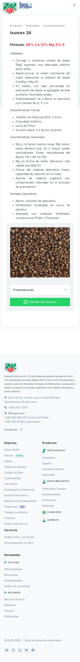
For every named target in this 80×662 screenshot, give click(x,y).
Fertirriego (48, 505)
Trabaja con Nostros (16, 512)
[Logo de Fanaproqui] (25, 8)
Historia (14, 455)
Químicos (50, 520)
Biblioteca (10, 605)
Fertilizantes (33, 25)
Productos (16, 25)
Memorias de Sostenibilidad (20, 500)
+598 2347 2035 (16, 407)
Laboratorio (11, 483)
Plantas (8, 461)
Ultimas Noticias (13, 569)
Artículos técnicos (14, 599)
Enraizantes (49, 500)
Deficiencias (11, 616)
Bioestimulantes (55, 482)
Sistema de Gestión (15, 466)
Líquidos (47, 463)
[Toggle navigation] (74, 5)
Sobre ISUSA (11, 449)
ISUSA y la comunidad (17, 586)
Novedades (11, 574)
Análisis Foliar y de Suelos (19, 537)
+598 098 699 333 (15, 417)
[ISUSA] (40, 368)
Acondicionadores (54, 25)
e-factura (9, 517)
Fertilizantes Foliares (54, 488)
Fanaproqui (15, 506)
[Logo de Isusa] (9, 8)
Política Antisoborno (15, 523)
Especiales (48, 474)
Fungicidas (51, 512)
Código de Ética (13, 472)
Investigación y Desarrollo (19, 489)
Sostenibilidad (12, 478)
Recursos (12, 592)
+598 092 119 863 (14, 421)
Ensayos (9, 610)
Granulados (49, 457)
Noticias (11, 562)
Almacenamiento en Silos (18, 542)
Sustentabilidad (13, 580)
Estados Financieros (16, 495)
